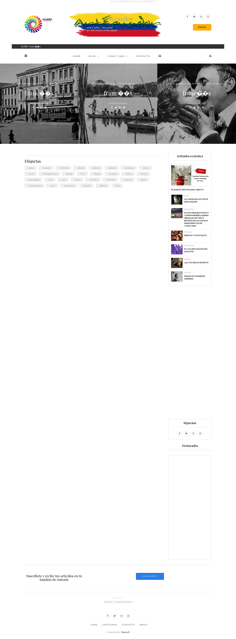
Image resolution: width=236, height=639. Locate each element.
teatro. (146, 168)
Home (77, 56)
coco (63, 179)
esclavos (128, 179)
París (117, 185)
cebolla (80, 168)
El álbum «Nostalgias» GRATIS (187, 189)
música (144, 173)
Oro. (83, 173)
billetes (103, 185)
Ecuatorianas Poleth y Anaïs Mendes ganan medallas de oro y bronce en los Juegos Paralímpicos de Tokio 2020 (196, 219)
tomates (113, 173)
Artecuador (118, 19)
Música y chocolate (195, 235)
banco (77, 179)
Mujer (143, 179)
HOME (24, 46)
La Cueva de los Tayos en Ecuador (196, 200)
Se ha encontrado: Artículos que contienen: (39, 84)
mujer (31, 168)
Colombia (63, 168)
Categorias (109, 624)
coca (50, 179)
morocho (110, 179)
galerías (112, 168)
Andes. (128, 173)
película (96, 168)
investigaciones (50, 173)
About (143, 624)
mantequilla (33, 179)
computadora (34, 185)
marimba (93, 179)
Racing (69, 173)
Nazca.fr (126, 632)
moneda (46, 168)
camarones (69, 185)
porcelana (129, 168)
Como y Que (116, 56)
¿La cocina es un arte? (196, 262)
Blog (92, 56)
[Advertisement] (190, 354)
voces (31, 173)
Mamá (97, 173)
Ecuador (87, 185)
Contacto (143, 56)
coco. (52, 185)
